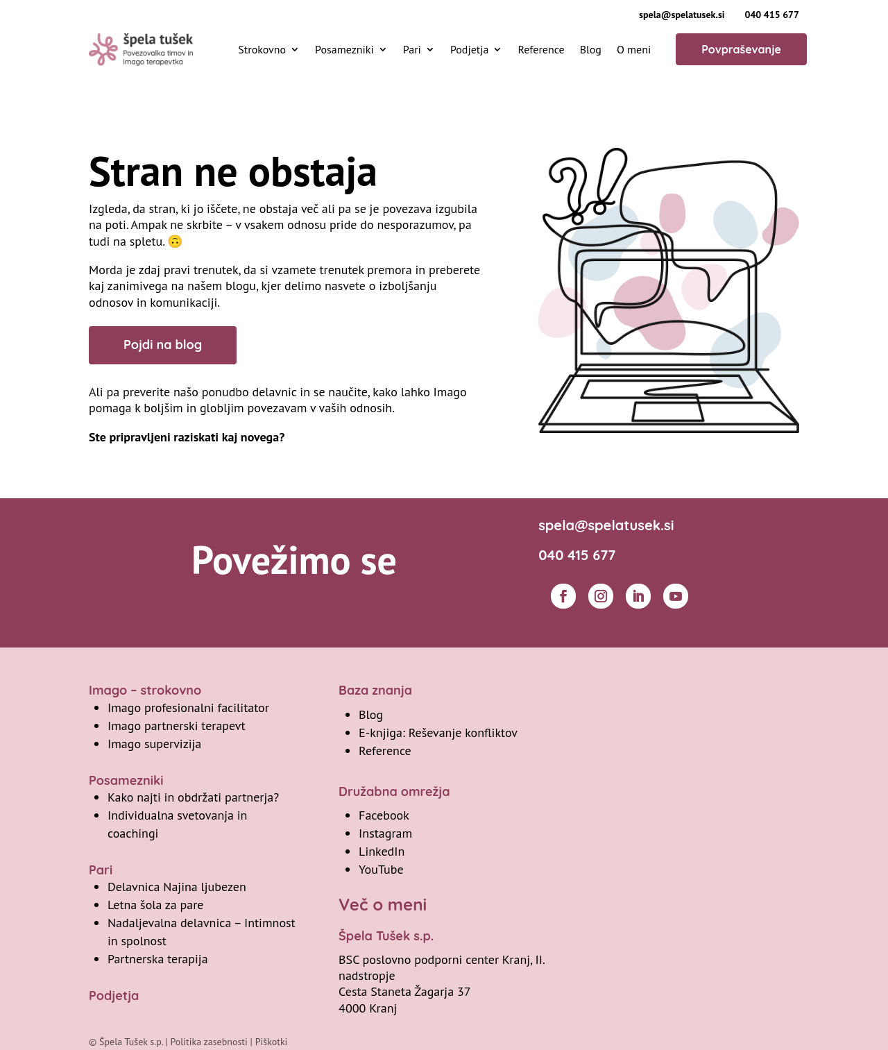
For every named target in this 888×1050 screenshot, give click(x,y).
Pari (412, 49)
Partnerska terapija (158, 959)
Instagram (385, 833)
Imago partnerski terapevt (177, 726)
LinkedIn (381, 851)
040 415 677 (771, 14)
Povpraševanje (741, 49)
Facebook (384, 815)
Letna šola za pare (155, 905)
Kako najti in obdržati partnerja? (193, 797)
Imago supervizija (154, 744)
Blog (590, 49)
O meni (634, 49)
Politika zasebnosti (208, 1041)
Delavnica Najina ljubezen (177, 887)
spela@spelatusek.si (682, 14)
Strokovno (262, 49)
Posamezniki (344, 49)
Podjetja (469, 49)
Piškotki (271, 1041)
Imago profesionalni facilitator (188, 707)
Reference (541, 49)
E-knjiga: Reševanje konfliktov (438, 732)
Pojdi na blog (162, 345)
